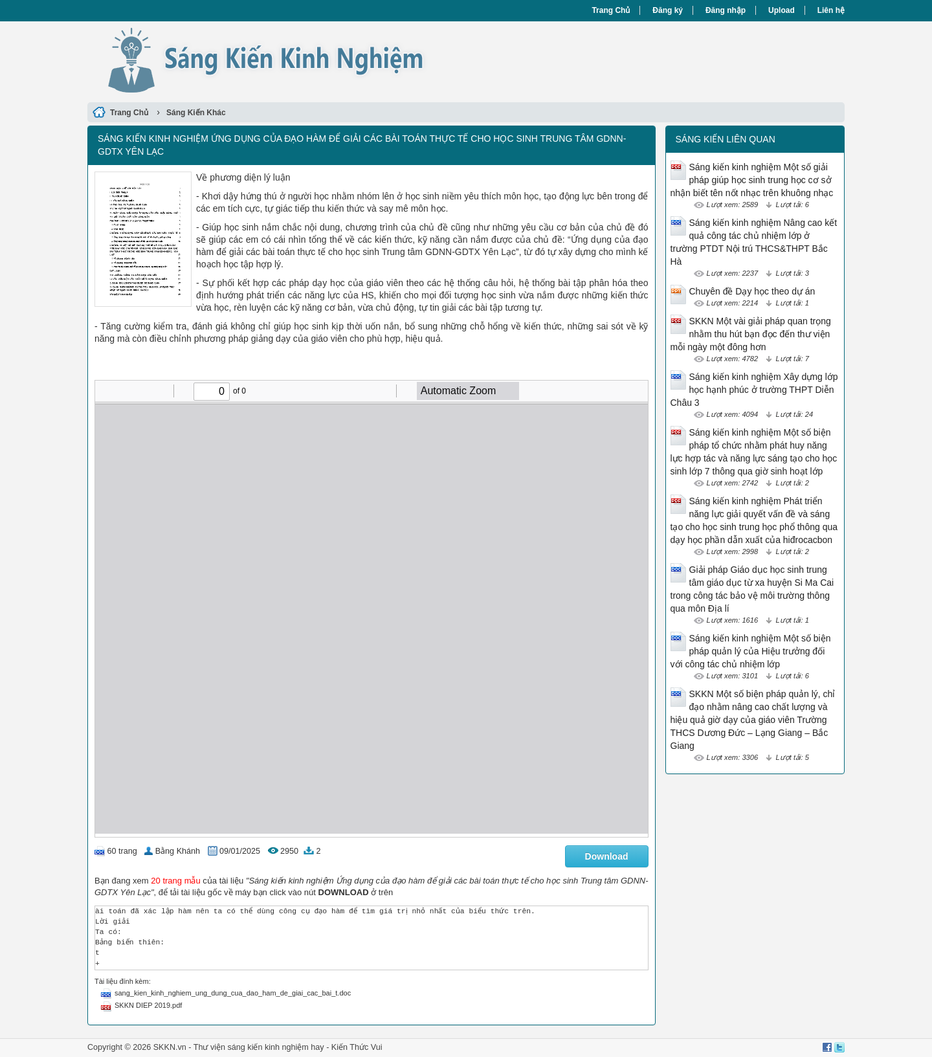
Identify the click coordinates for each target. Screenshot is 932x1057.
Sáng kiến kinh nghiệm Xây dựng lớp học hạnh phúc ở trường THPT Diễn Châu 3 (754, 390)
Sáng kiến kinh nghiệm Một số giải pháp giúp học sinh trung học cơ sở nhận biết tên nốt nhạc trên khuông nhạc (752, 180)
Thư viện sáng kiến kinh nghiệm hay (259, 1047)
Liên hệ (831, 10)
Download (606, 856)
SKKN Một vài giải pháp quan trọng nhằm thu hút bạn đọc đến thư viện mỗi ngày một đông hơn (751, 334)
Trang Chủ (611, 10)
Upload (781, 10)
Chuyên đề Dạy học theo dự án (752, 291)
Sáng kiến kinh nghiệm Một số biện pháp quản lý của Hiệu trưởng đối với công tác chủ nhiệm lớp (751, 651)
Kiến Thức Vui (357, 1047)
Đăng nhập (725, 10)
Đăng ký (667, 10)
